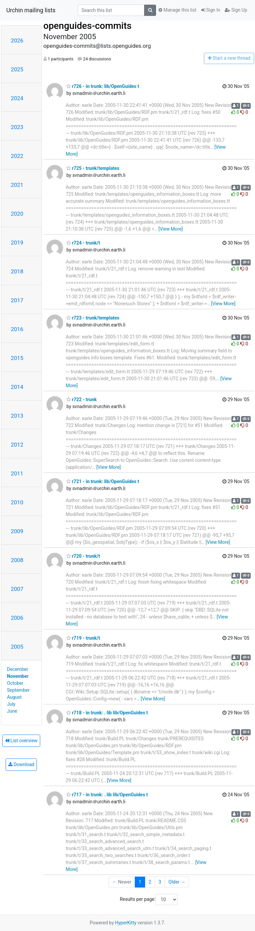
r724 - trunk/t (83, 243)
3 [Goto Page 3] (159, 882)
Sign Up (236, 10)
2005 (17, 646)
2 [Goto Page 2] (150, 882)
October (15, 683)
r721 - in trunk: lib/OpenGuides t (102, 481)
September (18, 690)
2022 (17, 156)
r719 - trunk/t (83, 638)
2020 (17, 213)
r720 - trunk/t (83, 556)
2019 (17, 242)
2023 (17, 127)
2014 (17, 387)
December (17, 669)
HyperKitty (125, 922)
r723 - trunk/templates (92, 318)
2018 (17, 271)
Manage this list (177, 10)
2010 (17, 502)
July (11, 704)
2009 (17, 531)
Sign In (210, 10)
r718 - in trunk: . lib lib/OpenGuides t (107, 712)
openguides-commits (87, 25)
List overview (21, 740)
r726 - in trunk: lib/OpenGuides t (102, 86)
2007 (17, 589)
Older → (176, 882)
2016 (17, 329)
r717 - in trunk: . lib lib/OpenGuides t (107, 794)
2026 (17, 40)
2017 (17, 300)
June (12, 711)
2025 (17, 69)
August (14, 697)
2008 (17, 560)
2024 (17, 98)
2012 (17, 444)
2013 (17, 415)
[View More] (170, 229)
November (18, 676)
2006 (17, 617)
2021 (17, 184)
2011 (17, 473)
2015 (17, 358)
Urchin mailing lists (30, 10)
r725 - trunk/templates (92, 168)
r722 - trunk (81, 399)
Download (21, 764)
